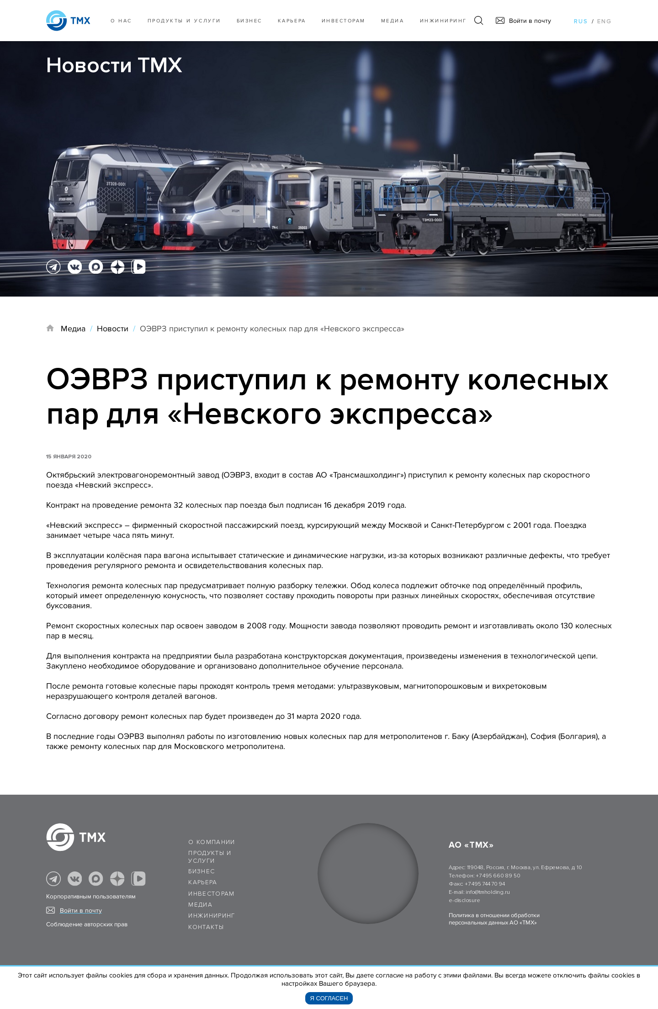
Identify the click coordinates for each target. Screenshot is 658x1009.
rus (581, 21)
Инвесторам (344, 21)
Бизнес (201, 871)
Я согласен (329, 998)
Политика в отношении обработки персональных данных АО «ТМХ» (494, 919)
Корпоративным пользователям (91, 896)
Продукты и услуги (184, 21)
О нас (121, 21)
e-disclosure (464, 900)
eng (604, 21)
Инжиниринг (443, 21)
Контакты (206, 927)
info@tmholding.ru (487, 892)
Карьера (292, 21)
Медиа (392, 21)
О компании (211, 842)
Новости (112, 329)
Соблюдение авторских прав (86, 924)
